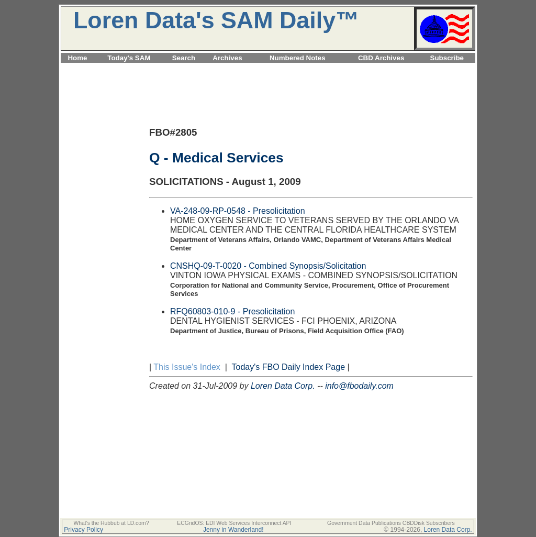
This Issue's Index (186, 367)
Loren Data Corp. (283, 385)
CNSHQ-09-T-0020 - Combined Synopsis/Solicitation (268, 265)
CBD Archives (381, 58)
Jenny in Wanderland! (233, 529)
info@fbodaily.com (359, 385)
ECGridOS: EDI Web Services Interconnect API (234, 523)
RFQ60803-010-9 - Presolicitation (232, 311)
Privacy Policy (83, 529)
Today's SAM (128, 58)
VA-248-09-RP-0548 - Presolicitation (237, 210)
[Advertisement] (268, 69)
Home (77, 58)
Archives (227, 58)
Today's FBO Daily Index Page (288, 367)
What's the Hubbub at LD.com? (111, 523)
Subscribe (447, 58)
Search (183, 58)
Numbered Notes (298, 58)
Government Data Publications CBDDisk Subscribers (391, 523)
